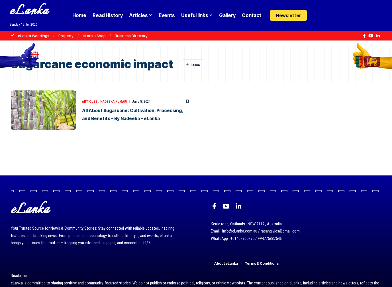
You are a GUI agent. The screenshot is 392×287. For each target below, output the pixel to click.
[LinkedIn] (378, 36)
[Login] (317, 15)
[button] (328, 15)
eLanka (29, 11)
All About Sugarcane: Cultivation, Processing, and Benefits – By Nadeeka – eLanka (128, 114)
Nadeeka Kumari (115, 97)
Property (66, 35)
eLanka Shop (94, 35)
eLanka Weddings (33, 35)
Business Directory (131, 35)
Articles (90, 97)
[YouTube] (371, 36)
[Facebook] (364, 36)
